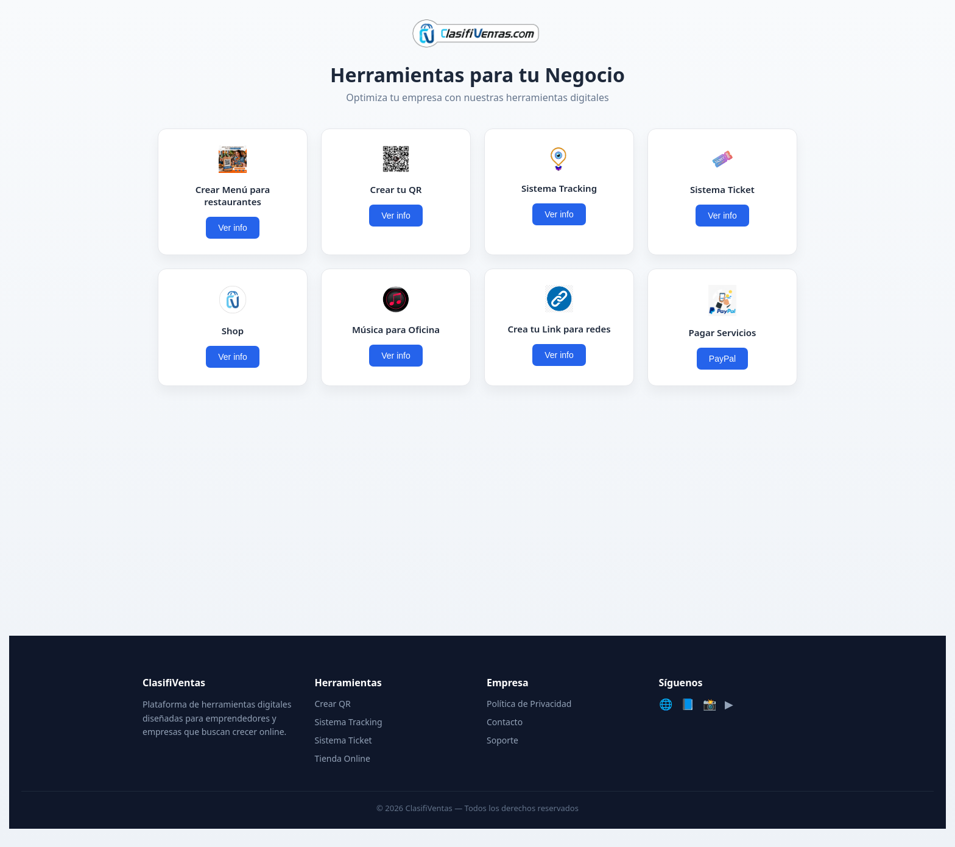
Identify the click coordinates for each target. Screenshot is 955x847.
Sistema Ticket (343, 740)
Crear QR (333, 703)
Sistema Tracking (348, 722)
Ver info (232, 228)
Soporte (502, 740)
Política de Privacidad (529, 703)
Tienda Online (342, 758)
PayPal (722, 359)
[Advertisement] (477, 514)
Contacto (505, 722)
